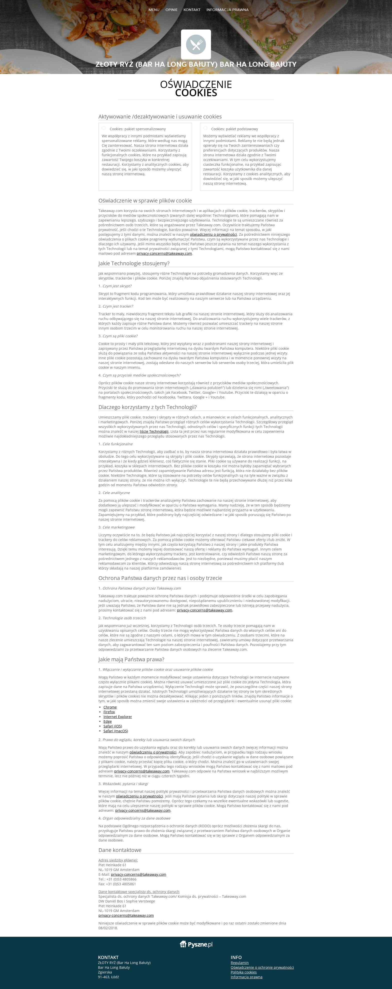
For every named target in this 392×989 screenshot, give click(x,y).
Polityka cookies (244, 972)
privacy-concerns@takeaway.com (164, 253)
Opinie (172, 9)
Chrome (110, 707)
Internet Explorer (118, 716)
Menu (154, 9)
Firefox (109, 712)
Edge (108, 721)
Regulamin (240, 962)
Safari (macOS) (116, 730)
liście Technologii (154, 431)
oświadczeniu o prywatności (213, 234)
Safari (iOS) (113, 726)
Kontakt (192, 9)
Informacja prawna (227, 9)
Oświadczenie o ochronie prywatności (262, 967)
